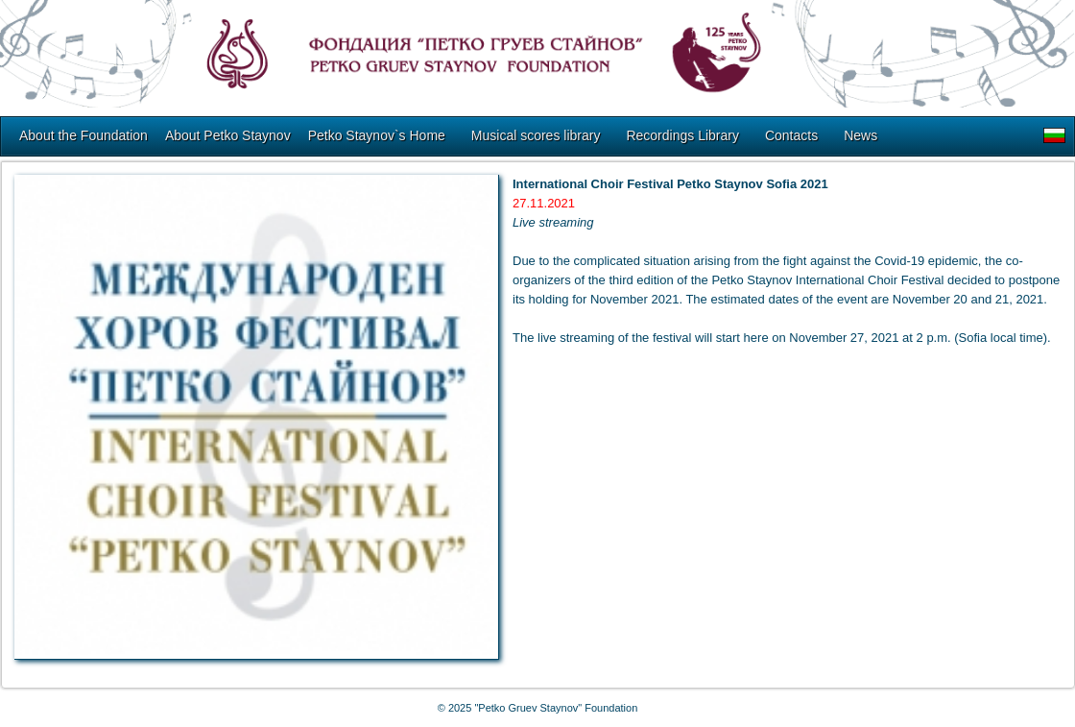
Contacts (791, 135)
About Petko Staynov (228, 135)
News (860, 135)
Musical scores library (536, 135)
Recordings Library (682, 135)
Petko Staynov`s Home (376, 135)
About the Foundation (83, 135)
